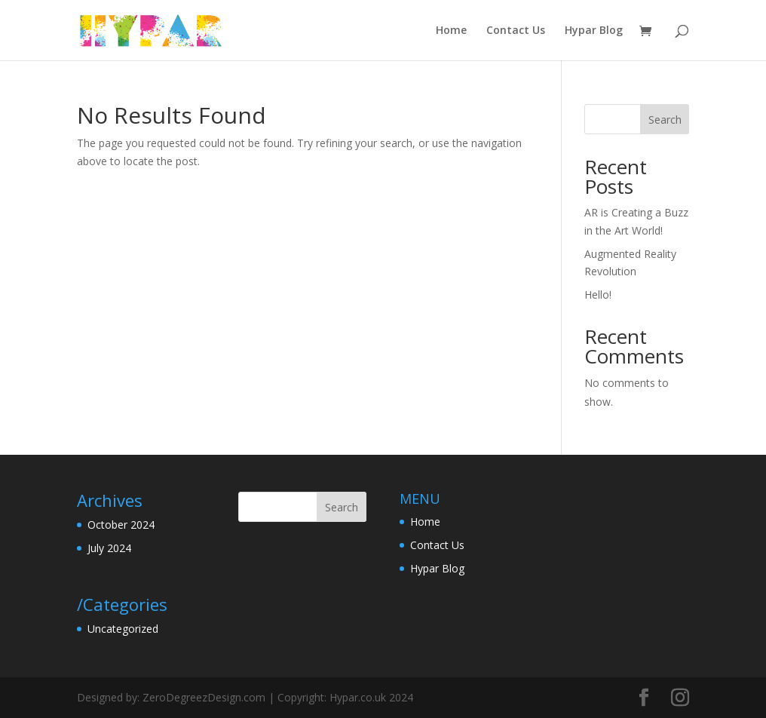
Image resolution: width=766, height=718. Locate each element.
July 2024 (109, 548)
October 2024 (121, 524)
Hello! (597, 294)
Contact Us (515, 31)
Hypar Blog (594, 31)
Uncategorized (122, 628)
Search (665, 119)
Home (451, 31)
